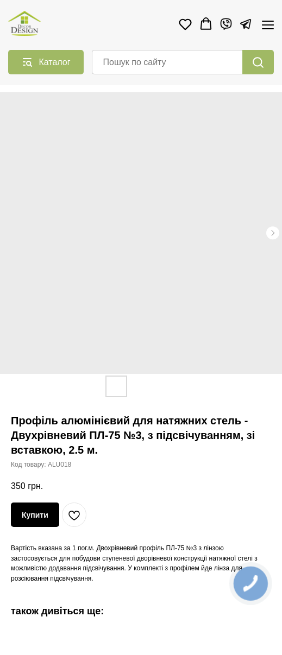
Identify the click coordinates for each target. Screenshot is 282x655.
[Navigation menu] (268, 25)
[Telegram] (246, 24)
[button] (185, 23)
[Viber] (226, 24)
